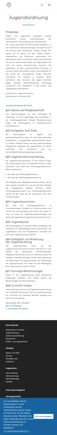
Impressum (10, 338)
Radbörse (10, 362)
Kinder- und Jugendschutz (17, 341)
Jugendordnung (12, 333)
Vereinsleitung (12, 373)
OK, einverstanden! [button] (43, 416)
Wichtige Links (12, 359)
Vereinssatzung (12, 376)
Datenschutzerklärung (15, 336)
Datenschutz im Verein (15, 330)
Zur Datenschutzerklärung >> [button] (17, 431)
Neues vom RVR (12, 353)
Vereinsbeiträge (12, 379)
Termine (9, 356)
